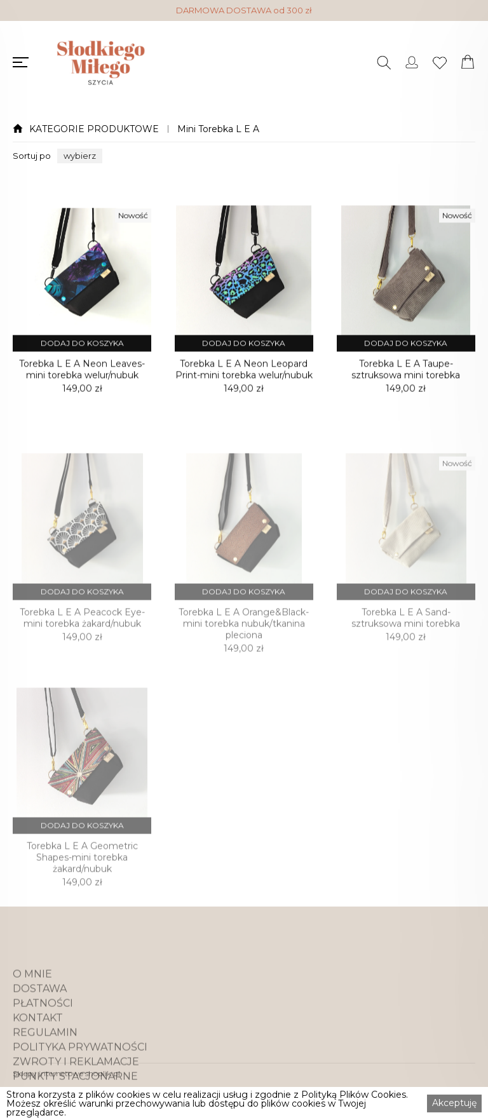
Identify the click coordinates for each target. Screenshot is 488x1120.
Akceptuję (454, 1103)
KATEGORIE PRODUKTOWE (94, 129)
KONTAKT (38, 1044)
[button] (79, 156)
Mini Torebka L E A (218, 129)
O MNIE (32, 1000)
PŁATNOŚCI (43, 1029)
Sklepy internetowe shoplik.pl (66, 1073)
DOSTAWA (40, 1014)
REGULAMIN (45, 1058)
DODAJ (82, 351)
